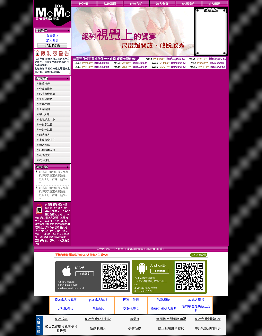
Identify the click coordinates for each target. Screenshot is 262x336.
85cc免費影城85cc (207, 319)
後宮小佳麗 (131, 299)
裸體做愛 (134, 328)
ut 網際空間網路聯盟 (171, 319)
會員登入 (52, 35)
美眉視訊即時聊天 (208, 328)
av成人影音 (196, 299)
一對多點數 (45, 124)
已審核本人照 (47, 150)
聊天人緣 (44, 114)
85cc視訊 (61, 319)
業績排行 (44, 83)
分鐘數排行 (45, 88)
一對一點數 (45, 129)
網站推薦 (44, 144)
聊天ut (134, 319)
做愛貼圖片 (98, 328)
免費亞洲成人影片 (164, 308)
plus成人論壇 (98, 299)
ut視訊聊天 (65, 308)
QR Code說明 (199, 254)
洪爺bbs (98, 308)
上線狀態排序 (47, 139)
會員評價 (44, 104)
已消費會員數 (47, 93)
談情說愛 (44, 155)
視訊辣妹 (163, 299)
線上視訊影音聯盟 (171, 328)
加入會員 (52, 40)
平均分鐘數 (45, 98)
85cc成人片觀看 (65, 299)
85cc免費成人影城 (98, 319)
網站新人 (44, 134)
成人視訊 (44, 160)
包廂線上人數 (47, 119)
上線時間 (44, 109)
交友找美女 (131, 308)
